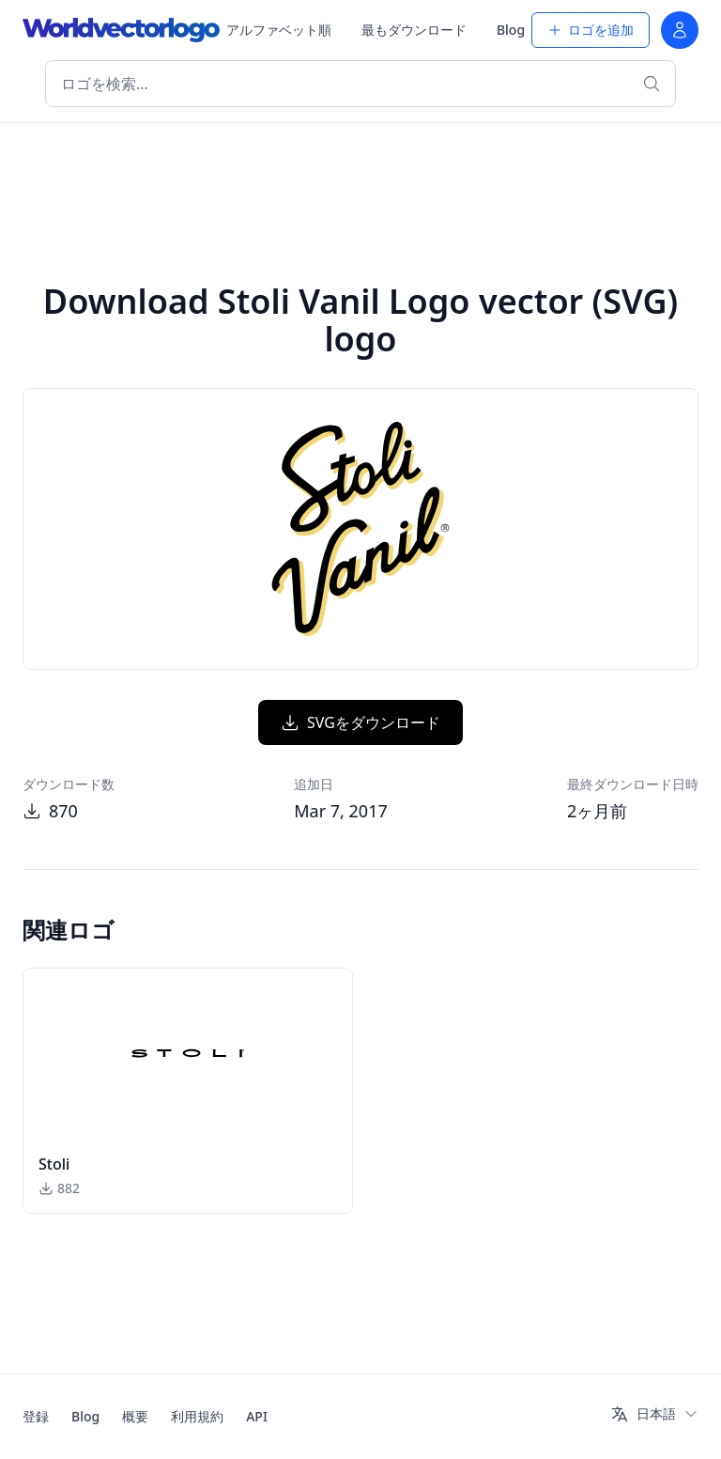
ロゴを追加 (590, 30)
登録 (36, 1416)
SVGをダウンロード (360, 722)
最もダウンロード (414, 30)
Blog (511, 30)
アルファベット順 (278, 30)
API (257, 1416)
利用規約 (197, 1416)
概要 (135, 1416)
